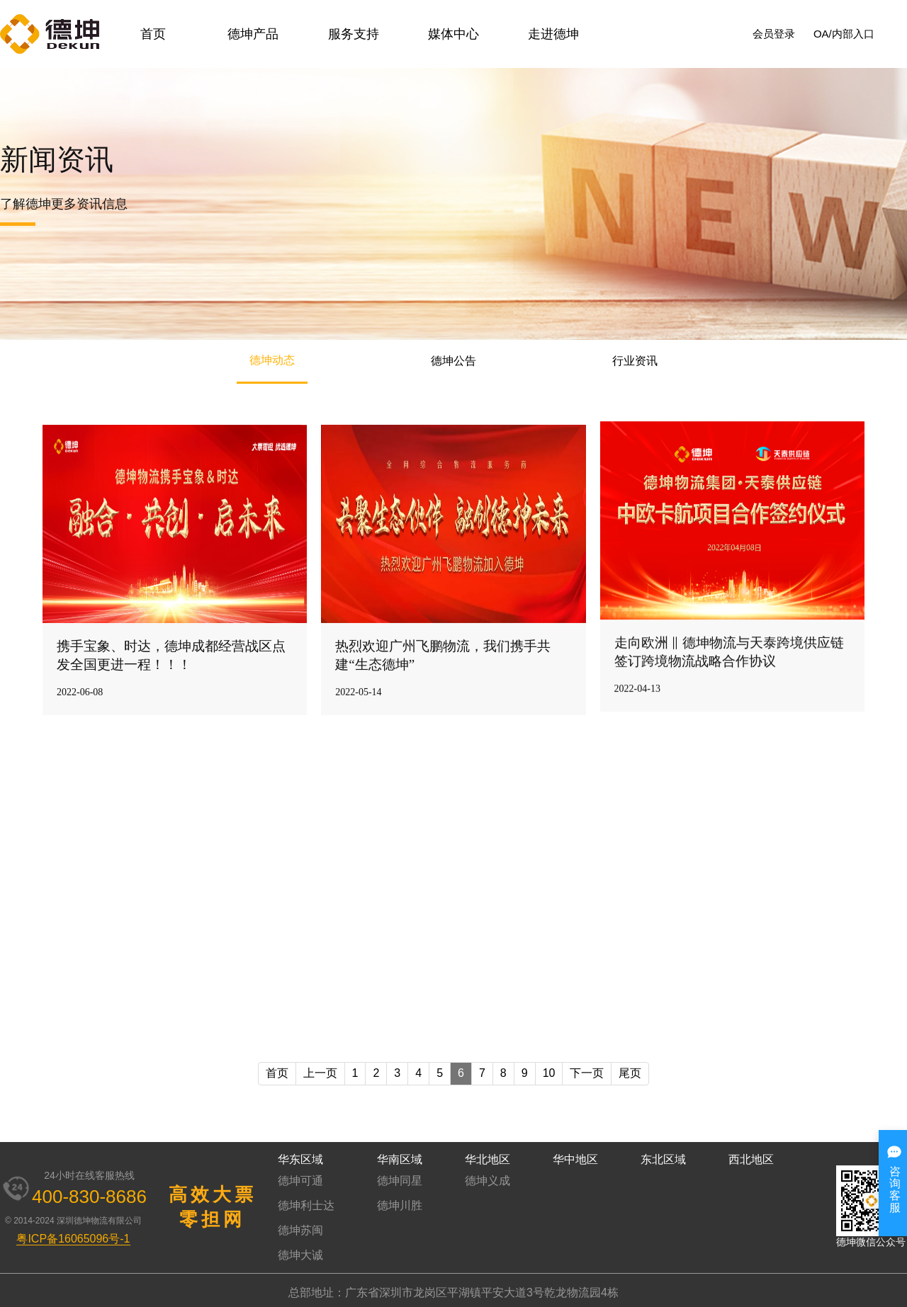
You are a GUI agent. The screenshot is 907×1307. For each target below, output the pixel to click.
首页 (153, 34)
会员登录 (774, 34)
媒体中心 (453, 34)
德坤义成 (487, 1181)
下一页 (587, 1073)
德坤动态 (272, 360)
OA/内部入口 (843, 34)
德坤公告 (453, 361)
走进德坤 (553, 34)
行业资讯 (635, 361)
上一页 (320, 1073)
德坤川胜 (399, 1205)
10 (549, 1073)
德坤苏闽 (300, 1230)
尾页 (630, 1073)
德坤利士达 (306, 1205)
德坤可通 (300, 1181)
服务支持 (353, 34)
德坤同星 (399, 1181)
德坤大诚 (300, 1255)
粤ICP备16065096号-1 (73, 1239)
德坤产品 (252, 34)
